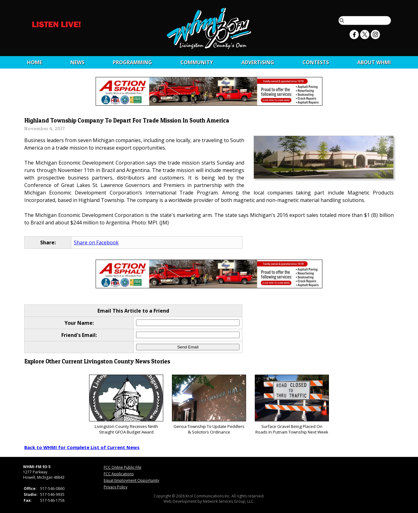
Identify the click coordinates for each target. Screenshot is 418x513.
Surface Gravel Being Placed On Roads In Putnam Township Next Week (292, 405)
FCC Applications (119, 474)
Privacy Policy (115, 487)
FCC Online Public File (122, 467)
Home (34, 62)
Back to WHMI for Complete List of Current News (82, 447)
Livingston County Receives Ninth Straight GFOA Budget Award (126, 405)
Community (196, 62)
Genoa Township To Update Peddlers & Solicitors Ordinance (209, 405)
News (77, 62)
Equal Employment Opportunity (131, 480)
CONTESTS (315, 62)
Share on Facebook (96, 242)
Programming (132, 62)
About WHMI (374, 62)
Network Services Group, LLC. (228, 501)
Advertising (257, 62)
